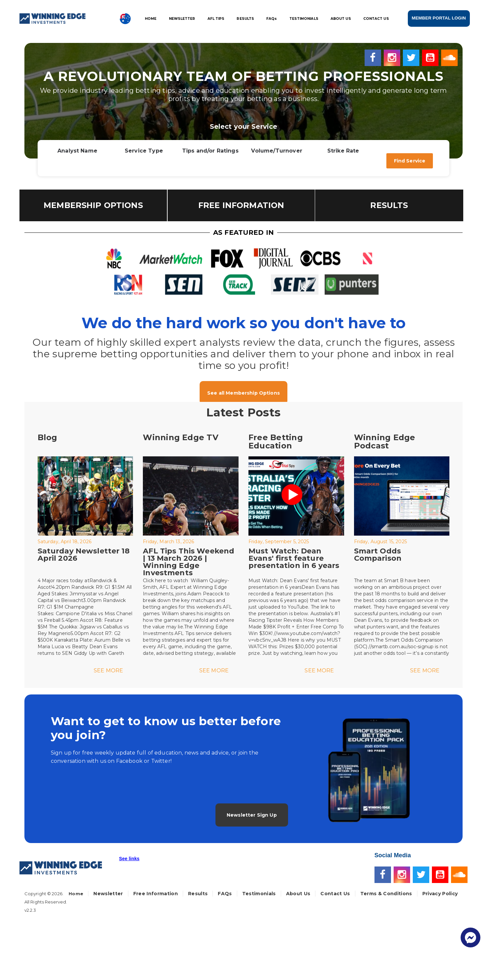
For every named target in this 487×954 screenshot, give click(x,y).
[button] (129, 861)
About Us (298, 894)
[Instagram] (393, 57)
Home (76, 893)
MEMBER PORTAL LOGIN (439, 18)
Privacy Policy (440, 894)
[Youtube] (431, 57)
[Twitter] (412, 57)
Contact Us (335, 894)
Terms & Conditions (386, 894)
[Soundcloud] (449, 57)
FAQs (225, 894)
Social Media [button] (392, 855)
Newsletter (108, 894)
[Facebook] (374, 57)
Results (198, 894)
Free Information (155, 894)
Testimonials (259, 894)
